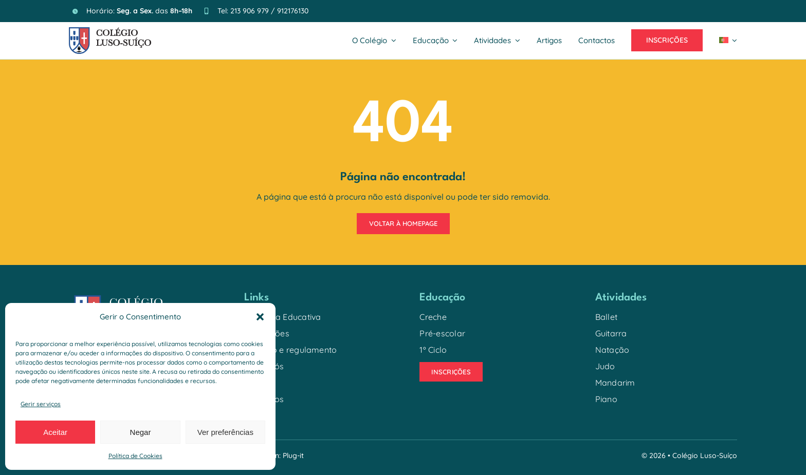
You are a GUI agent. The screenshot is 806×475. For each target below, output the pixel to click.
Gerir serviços (41, 404)
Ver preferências (225, 432)
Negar (140, 432)
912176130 (292, 10)
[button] (260, 317)
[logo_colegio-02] (127, 295)
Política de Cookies (135, 456)
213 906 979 (249, 10)
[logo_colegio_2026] (110, 31)
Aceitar (55, 432)
